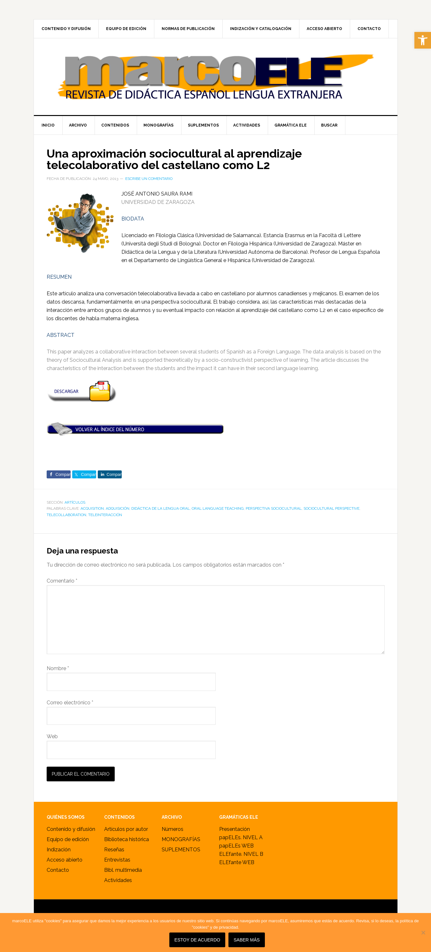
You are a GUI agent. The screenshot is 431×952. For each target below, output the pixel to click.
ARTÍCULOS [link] (75, 502)
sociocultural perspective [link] (331, 508)
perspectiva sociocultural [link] (274, 508)
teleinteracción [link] (105, 515)
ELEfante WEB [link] (236, 862)
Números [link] (172, 829)
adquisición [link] (117, 508)
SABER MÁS (247, 939)
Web (52, 736)
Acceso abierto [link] (64, 860)
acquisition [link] (92, 508)
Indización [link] (59, 850)
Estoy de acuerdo (197, 939)
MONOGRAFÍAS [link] (181, 839)
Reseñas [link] (114, 850)
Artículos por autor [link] (126, 829)
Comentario (62, 581)
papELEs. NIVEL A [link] (241, 837)
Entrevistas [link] (117, 860)
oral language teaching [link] (218, 508)
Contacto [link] (58, 870)
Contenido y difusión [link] (71, 829)
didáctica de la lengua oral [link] (160, 508)
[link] (422, 40)
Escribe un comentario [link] (149, 178)
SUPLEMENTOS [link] (181, 850)
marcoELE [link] (216, 76)
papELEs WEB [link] (236, 846)
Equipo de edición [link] (68, 839)
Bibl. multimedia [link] (123, 870)
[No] (423, 932)
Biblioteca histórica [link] (126, 839)
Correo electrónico (70, 703)
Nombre (58, 668)
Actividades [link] (118, 880)
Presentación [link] (234, 829)
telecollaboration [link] (66, 515)
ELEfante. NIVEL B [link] (241, 854)
